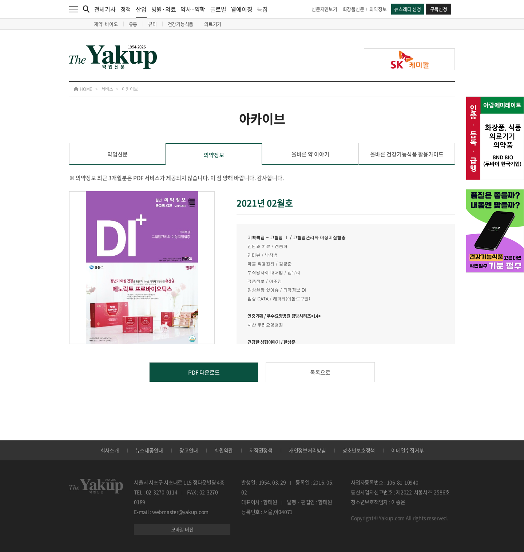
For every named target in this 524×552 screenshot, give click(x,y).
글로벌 (218, 9)
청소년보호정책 (358, 450)
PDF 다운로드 (204, 372)
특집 (262, 9)
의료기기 (212, 23)
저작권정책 (261, 450)
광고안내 (188, 450)
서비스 (107, 89)
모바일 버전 (182, 529)
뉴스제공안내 (149, 450)
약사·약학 (192, 9)
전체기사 (105, 9)
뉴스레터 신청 (407, 8)
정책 (125, 9)
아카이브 (130, 89)
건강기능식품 (181, 23)
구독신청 (438, 8)
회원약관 (223, 450)
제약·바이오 (106, 23)
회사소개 (109, 450)
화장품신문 (353, 8)
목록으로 (320, 372)
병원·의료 (163, 9)
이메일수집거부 (407, 450)
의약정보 (377, 8)
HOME (83, 89)
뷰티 (152, 23)
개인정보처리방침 (307, 450)
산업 (141, 11)
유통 (133, 23)
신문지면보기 (324, 8)
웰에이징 (241, 9)
